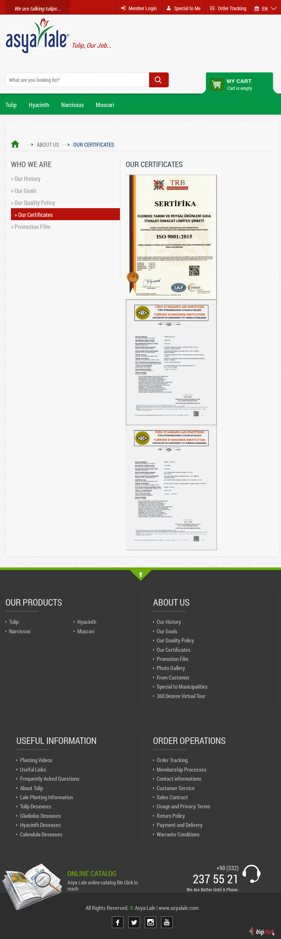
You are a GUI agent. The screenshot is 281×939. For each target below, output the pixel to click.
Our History (169, 621)
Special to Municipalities (182, 686)
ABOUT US (48, 144)
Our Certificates (174, 649)
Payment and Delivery (180, 824)
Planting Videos (36, 760)
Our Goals (167, 631)
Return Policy (171, 815)
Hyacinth (39, 104)
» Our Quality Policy (33, 202)
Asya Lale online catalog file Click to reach (102, 885)
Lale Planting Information (46, 797)
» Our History (25, 178)
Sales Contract (172, 797)
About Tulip (31, 788)
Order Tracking (172, 760)
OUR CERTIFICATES (93, 144)
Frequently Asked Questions (49, 778)
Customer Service (176, 788)
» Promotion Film (30, 226)
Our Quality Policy (175, 640)
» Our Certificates (34, 214)
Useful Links (33, 769)
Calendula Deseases (41, 834)
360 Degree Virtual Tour (181, 696)
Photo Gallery (171, 667)
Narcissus (72, 104)
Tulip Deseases (35, 806)
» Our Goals (23, 190)
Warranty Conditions (178, 834)
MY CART (239, 81)
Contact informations (179, 778)
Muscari (105, 104)
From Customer (173, 677)
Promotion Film (172, 658)
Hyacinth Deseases (40, 824)
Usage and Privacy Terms (183, 806)
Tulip (11, 104)
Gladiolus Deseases (40, 815)
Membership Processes (182, 769)
